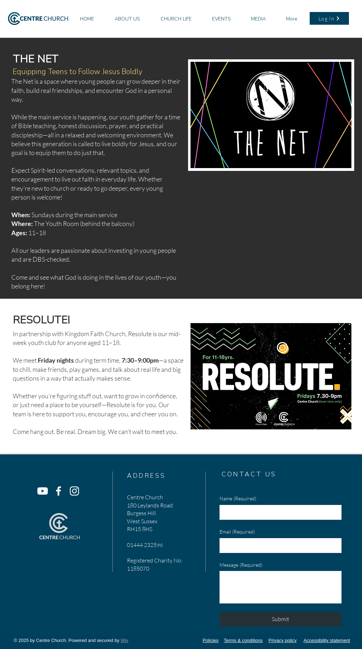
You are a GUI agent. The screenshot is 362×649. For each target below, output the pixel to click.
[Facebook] (58, 491)
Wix (124, 640)
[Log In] (329, 18)
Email (237, 531)
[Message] (280, 587)
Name (238, 498)
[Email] (278, 545)
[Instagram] (74, 491)
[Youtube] (42, 491)
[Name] (278, 512)
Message (241, 564)
